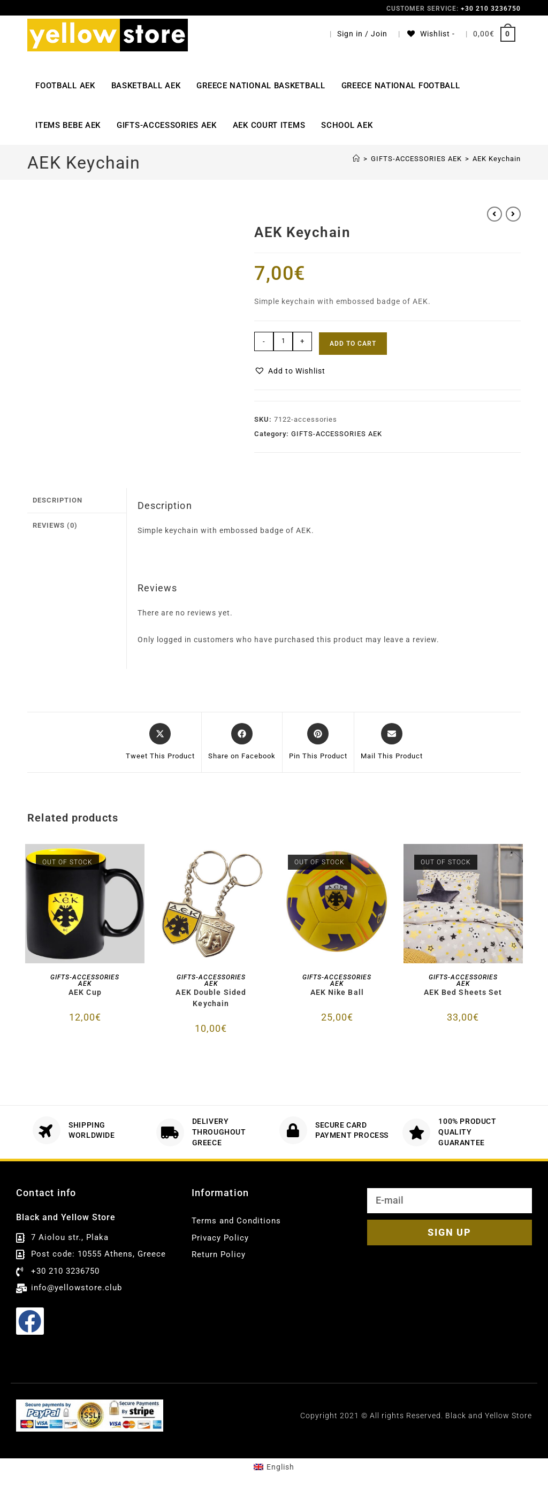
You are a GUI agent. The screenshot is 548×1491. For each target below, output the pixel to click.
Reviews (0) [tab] (55, 524)
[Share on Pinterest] (318, 742)
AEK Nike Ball (337, 992)
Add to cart (353, 343)
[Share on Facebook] (242, 742)
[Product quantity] (283, 341)
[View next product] (513, 214)
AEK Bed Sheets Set (463, 992)
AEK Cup (85, 992)
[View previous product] (494, 214)
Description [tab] (57, 500)
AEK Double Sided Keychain (211, 998)
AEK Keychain (497, 159)
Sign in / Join (362, 33)
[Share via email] (392, 742)
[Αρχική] (356, 159)
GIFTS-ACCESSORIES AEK (336, 434)
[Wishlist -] (430, 33)
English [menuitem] (280, 1467)
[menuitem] (274, 1467)
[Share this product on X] (160, 742)
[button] (289, 371)
